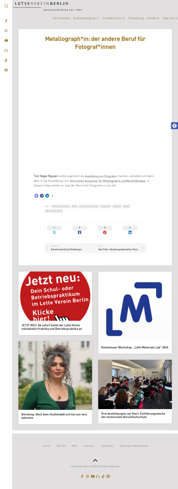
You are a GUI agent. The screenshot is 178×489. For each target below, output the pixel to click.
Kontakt (145, 18)
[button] (174, 125)
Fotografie (105, 206)
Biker (74, 206)
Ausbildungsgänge (78, 18)
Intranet (46, 442)
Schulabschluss (105, 18)
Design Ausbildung (89, 206)
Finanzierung (130, 18)
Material (117, 206)
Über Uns (162, 18)
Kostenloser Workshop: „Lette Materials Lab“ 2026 (134, 344)
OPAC (74, 442)
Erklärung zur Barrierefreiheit (134, 442)
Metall (126, 206)
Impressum (89, 442)
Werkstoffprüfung (54, 211)
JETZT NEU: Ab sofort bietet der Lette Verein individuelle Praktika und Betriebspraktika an (51, 323)
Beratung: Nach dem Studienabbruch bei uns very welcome (54, 412)
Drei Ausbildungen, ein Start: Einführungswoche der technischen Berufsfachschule (133, 412)
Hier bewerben (55, 18)
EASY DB (61, 442)
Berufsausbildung (60, 206)
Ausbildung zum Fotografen (102, 176)
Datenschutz (107, 442)
